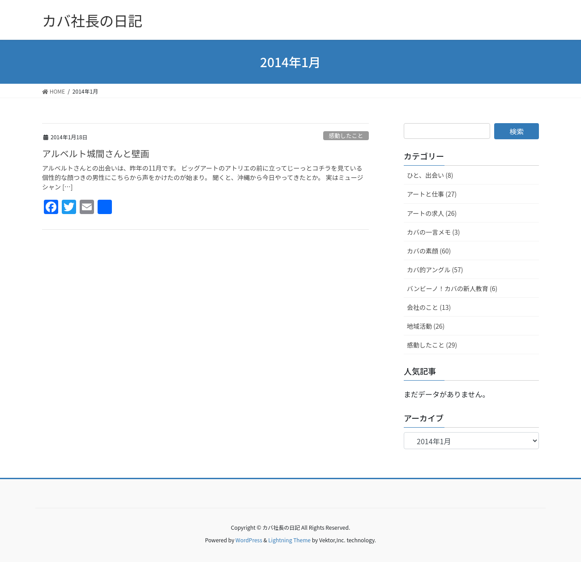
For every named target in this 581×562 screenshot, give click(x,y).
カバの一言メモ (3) (433, 231)
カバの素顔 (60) (429, 250)
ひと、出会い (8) (430, 175)
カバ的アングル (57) (435, 269)
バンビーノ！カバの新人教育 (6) (452, 288)
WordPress (248, 540)
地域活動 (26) (425, 326)
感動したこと (346, 135)
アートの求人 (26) (432, 213)
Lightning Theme (289, 540)
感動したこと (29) (432, 344)
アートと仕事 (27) (432, 193)
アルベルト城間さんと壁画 (96, 153)
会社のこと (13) (429, 307)
